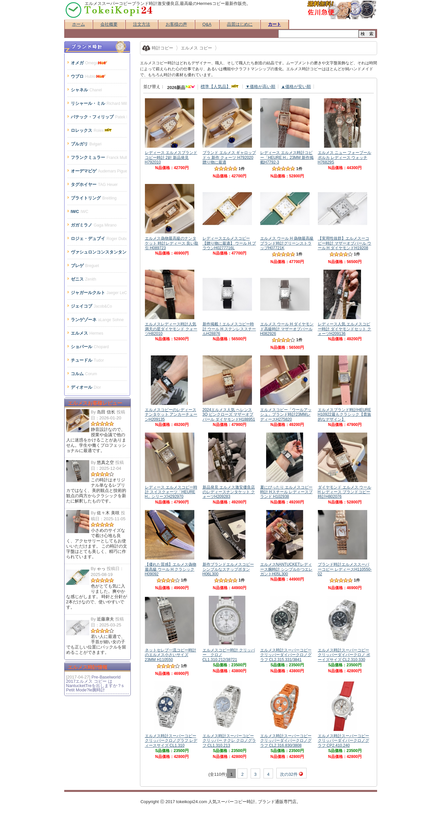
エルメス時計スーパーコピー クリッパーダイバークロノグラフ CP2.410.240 (343, 738)
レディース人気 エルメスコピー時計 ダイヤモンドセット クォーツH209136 (345, 326)
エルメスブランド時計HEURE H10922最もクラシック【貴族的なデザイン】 (344, 412)
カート (274, 24)
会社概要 (109, 24)
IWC (80, 211)
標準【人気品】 (220, 86)
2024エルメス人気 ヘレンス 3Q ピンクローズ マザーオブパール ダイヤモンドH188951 (229, 412)
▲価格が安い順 (296, 86)
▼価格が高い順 (260, 86)
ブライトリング (94, 198)
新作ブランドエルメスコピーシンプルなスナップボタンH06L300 (228, 567)
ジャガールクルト (99, 292)
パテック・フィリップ (99, 116)
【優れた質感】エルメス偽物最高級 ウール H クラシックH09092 (170, 567)
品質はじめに (240, 24)
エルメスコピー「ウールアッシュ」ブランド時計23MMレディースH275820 (286, 412)
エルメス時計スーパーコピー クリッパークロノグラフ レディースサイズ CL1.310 (171, 738)
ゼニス (83, 279)
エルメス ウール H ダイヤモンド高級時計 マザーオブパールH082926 (287, 326)
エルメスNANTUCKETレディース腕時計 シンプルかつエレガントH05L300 (286, 567)
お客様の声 (176, 24)
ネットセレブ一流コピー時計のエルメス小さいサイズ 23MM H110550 (170, 652)
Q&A (207, 24)
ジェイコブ (91, 306)
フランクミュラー (99, 157)
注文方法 (141, 24)
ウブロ (89, 76)
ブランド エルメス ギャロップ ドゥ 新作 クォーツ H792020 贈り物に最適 (229, 155)
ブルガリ (86, 143)
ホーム (78, 24)
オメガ (90, 62)
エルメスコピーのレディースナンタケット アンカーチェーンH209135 (171, 412)
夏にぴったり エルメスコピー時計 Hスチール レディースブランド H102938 (286, 489)
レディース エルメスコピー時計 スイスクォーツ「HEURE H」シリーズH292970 (171, 489)
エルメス (87, 333)
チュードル (87, 360)
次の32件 (291, 774)
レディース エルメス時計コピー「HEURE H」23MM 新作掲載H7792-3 (287, 155)
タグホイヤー (94, 184)
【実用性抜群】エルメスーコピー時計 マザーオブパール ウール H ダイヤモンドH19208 (345, 240)
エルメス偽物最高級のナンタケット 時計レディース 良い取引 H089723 (172, 240)
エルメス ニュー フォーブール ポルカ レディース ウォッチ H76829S (345, 155)
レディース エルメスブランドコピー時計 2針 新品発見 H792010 (171, 155)
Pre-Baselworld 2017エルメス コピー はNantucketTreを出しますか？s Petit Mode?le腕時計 (95, 683)
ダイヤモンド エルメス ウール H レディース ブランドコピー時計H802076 (345, 489)
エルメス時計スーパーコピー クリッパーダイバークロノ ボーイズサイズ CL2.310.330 (344, 652)
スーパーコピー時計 (109, 10)
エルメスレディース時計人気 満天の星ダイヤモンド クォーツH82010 (171, 326)
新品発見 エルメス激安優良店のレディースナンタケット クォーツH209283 (229, 489)
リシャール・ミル (99, 103)
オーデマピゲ (99, 170)
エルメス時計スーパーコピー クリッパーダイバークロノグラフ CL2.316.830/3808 (286, 738)
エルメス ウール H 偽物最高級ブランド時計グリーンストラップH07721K (287, 240)
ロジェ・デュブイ (99, 238)
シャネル (86, 89)
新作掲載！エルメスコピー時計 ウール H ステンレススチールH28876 (229, 326)
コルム (84, 373)
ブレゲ (85, 265)
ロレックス (92, 130)
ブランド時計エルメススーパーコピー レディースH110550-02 (345, 567)
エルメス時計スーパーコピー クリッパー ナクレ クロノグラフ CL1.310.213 (229, 738)
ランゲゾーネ (97, 319)
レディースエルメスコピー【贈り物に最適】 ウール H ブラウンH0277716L (229, 240)
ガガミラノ (94, 225)
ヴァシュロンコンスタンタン (99, 252)
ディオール (86, 387)
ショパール (90, 346)
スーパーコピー (232, 801)
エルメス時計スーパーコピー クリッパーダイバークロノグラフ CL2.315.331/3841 (286, 652)
